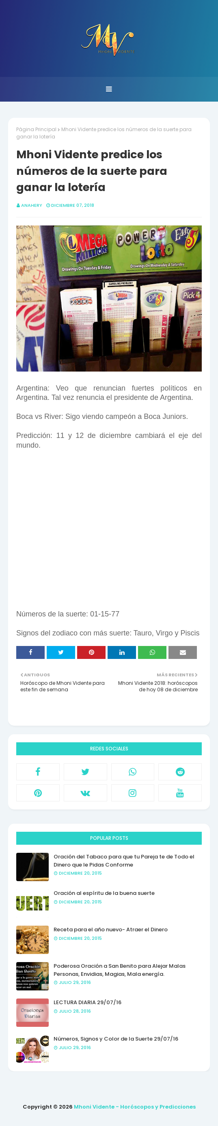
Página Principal (36, 129)
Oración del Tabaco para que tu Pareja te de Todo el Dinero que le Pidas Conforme (124, 861)
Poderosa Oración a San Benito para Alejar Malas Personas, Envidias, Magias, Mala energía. (120, 970)
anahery (31, 205)
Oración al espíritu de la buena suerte (104, 893)
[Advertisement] (109, 535)
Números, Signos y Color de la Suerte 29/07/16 (116, 1039)
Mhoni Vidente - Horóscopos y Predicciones (135, 1107)
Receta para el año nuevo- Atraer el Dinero (111, 929)
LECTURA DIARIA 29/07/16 (87, 1002)
